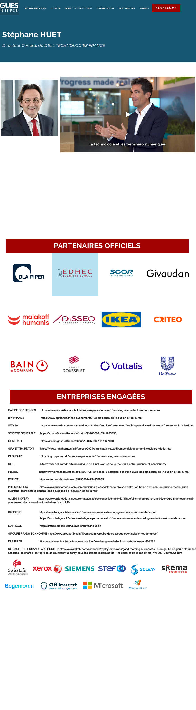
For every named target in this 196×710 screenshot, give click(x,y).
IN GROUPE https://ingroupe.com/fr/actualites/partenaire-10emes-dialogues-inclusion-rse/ (71, 456)
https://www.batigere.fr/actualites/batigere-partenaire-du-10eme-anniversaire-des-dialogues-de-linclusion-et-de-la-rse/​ (97, 518)
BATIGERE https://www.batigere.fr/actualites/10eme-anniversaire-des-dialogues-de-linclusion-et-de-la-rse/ (82, 512)
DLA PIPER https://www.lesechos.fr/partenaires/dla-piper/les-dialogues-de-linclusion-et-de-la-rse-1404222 (81, 541)
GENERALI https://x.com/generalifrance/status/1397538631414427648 (61, 441)
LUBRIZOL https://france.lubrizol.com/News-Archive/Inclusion (54, 525)
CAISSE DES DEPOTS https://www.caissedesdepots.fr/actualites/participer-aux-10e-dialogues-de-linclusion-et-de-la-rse (84, 410)
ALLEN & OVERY (23, 498)
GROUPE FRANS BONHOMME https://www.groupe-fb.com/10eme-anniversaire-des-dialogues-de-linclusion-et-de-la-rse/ (82, 533)
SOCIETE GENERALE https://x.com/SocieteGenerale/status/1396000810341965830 (62, 433)
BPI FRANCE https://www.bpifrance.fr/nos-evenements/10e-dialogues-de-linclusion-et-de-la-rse (75, 417)
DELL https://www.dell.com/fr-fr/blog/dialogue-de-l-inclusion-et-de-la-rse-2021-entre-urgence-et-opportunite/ (87, 463)
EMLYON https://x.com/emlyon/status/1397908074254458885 (56, 479)
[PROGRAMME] (166, 8)
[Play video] (127, 114)
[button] (97, 246)
